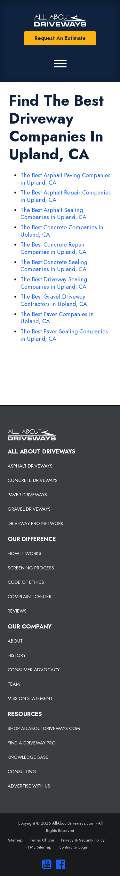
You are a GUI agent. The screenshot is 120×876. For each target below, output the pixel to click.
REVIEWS (17, 611)
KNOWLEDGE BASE (28, 757)
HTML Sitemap (38, 847)
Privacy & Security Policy (83, 840)
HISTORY (17, 655)
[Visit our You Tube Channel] (45, 864)
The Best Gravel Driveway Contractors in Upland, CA (53, 300)
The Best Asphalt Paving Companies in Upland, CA (65, 179)
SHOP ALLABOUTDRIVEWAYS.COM (44, 728)
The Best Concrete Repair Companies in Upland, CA (53, 248)
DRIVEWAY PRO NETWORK (35, 523)
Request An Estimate (60, 38)
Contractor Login (73, 847)
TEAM (14, 684)
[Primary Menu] (60, 63)
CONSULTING (22, 771)
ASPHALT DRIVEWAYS (30, 466)
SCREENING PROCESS (31, 568)
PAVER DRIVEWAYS (27, 494)
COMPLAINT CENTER (30, 596)
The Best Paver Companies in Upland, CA (57, 318)
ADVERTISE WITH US (29, 786)
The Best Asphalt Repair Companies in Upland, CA (65, 196)
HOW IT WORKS (24, 553)
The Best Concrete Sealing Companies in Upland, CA (53, 266)
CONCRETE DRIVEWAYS (33, 480)
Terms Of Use (42, 840)
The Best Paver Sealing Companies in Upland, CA (64, 335)
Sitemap (15, 840)
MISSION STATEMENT (30, 698)
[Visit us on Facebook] (59, 864)
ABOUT (15, 641)
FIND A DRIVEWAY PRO (32, 743)
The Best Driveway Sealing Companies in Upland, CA (53, 283)
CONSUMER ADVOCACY (34, 670)
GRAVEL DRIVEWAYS (29, 509)
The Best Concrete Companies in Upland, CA (61, 231)
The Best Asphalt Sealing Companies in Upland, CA (53, 214)
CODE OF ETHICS (26, 582)
